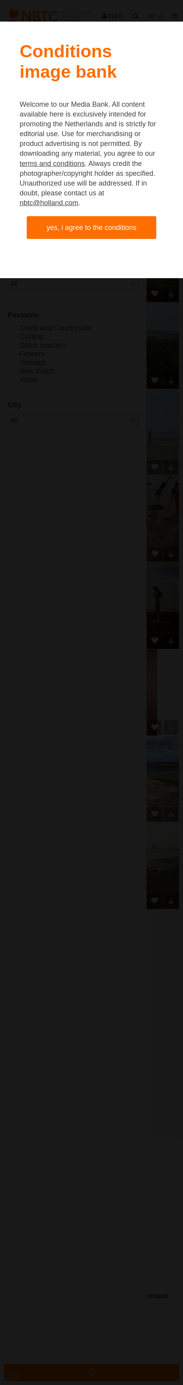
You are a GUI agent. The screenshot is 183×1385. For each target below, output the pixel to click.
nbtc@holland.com (49, 203)
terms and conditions (52, 164)
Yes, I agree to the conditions (91, 227)
